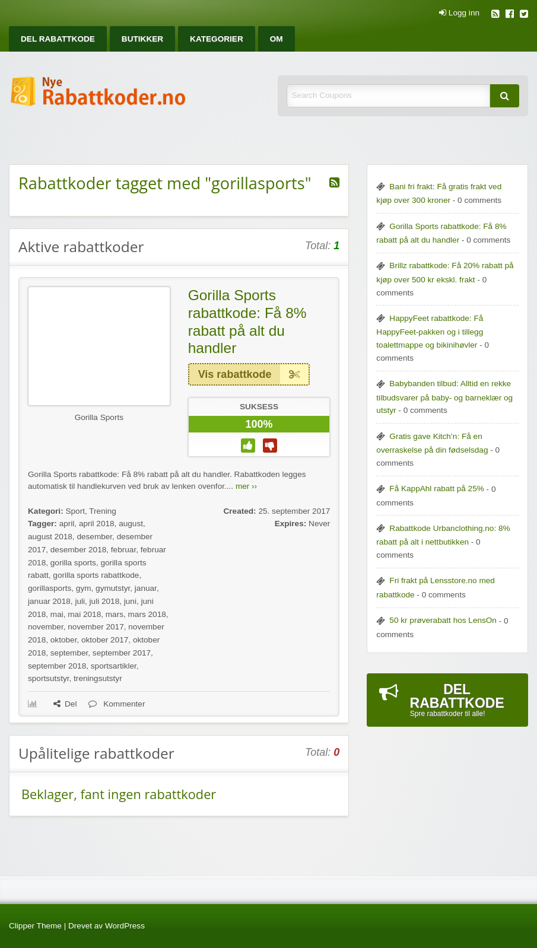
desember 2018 (78, 549)
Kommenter (116, 703)
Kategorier (216, 38)
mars (114, 614)
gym (83, 588)
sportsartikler (113, 665)
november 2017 (95, 626)
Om (276, 38)
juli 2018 (105, 601)
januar (146, 588)
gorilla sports (73, 562)
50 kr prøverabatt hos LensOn (443, 620)
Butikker (142, 38)
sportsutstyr (48, 678)
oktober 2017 (104, 639)
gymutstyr (113, 588)
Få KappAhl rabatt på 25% (436, 488)
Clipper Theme (35, 925)
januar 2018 (49, 601)
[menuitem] (58, 39)
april (67, 523)
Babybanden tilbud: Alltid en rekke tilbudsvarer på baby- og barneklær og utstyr (444, 397)
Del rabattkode (58, 38)
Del (65, 703)
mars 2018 (147, 614)
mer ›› (246, 486)
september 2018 (57, 665)
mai (56, 614)
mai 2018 (84, 614)
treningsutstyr (98, 678)
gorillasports (49, 588)
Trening (102, 511)
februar (123, 549)
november (45, 626)
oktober (63, 639)
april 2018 (97, 523)
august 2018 (50, 536)
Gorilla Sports (99, 417)
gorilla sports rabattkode (96, 575)
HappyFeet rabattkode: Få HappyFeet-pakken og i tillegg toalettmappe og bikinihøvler (429, 331)
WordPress (125, 925)
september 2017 (122, 652)
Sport (75, 511)
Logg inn (459, 13)
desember (94, 536)
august (131, 523)
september (69, 652)
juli (80, 601)
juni (130, 601)
